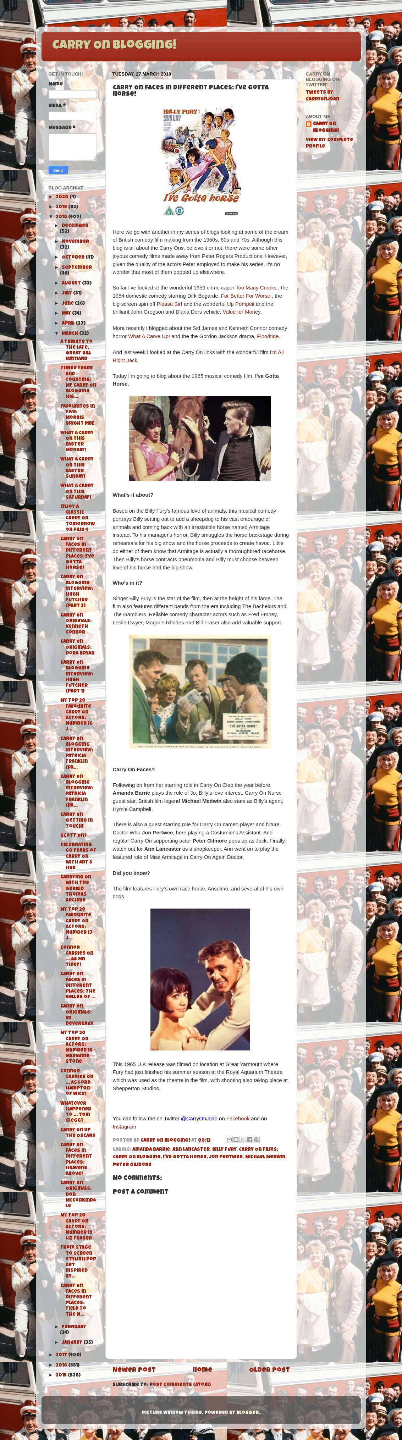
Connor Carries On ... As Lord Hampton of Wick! (76, 1083)
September (77, 268)
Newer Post (134, 1370)
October (74, 257)
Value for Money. (242, 312)
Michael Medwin (265, 1157)
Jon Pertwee (226, 1157)
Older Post (269, 1370)
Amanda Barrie (151, 1150)
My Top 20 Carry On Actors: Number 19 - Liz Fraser (78, 1227)
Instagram (124, 1127)
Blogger (247, 1413)
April (69, 323)
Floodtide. (269, 336)
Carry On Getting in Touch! (76, 821)
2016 (62, 1365)
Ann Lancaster (191, 1150)
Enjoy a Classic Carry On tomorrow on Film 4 (77, 519)
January (72, 1343)
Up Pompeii (240, 304)
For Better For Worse (245, 296)
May (67, 313)
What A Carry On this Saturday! (77, 492)
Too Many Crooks (256, 288)
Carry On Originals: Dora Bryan (77, 648)
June (68, 304)
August (72, 283)
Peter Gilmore (132, 1165)
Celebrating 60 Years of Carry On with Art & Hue (78, 857)
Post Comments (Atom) (180, 1385)
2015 (62, 1375)
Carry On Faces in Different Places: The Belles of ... (77, 986)
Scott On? (73, 836)
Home (202, 1370)
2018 (62, 217)
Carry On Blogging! (114, 46)
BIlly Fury (224, 1150)
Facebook (237, 1118)
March (70, 334)
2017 (62, 1355)
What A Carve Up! (149, 336)
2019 (62, 207)
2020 (63, 197)
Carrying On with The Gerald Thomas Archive (75, 889)
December (75, 226)
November (75, 242)
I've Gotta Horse (184, 1157)
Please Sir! (170, 304)
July (67, 293)
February (74, 1327)
